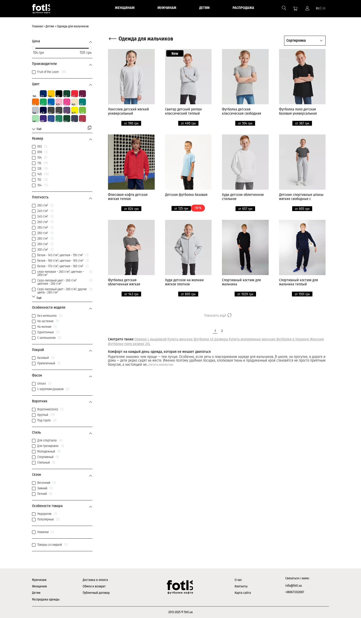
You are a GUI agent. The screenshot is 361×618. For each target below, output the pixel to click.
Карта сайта (243, 593)
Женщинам (39, 586)
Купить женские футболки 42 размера (198, 339)
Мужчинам (39, 580)
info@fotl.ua (293, 586)
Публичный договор (96, 593)
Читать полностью (161, 365)
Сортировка (296, 40)
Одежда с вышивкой (151, 339)
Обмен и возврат (94, 586)
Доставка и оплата (95, 580)
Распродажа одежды (45, 599)
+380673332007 (294, 592)
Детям (36, 593)
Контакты (241, 586)
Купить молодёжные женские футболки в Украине (269, 339)
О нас (238, 580)
